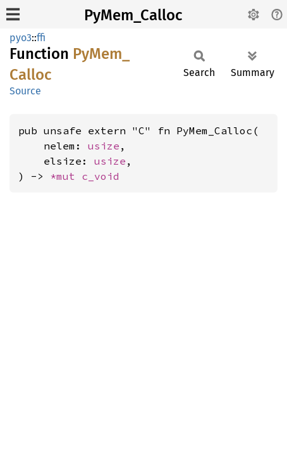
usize (103, 145)
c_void (100, 176)
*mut (66, 176)
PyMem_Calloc (133, 15)
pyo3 (20, 38)
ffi (41, 38)
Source (25, 91)
